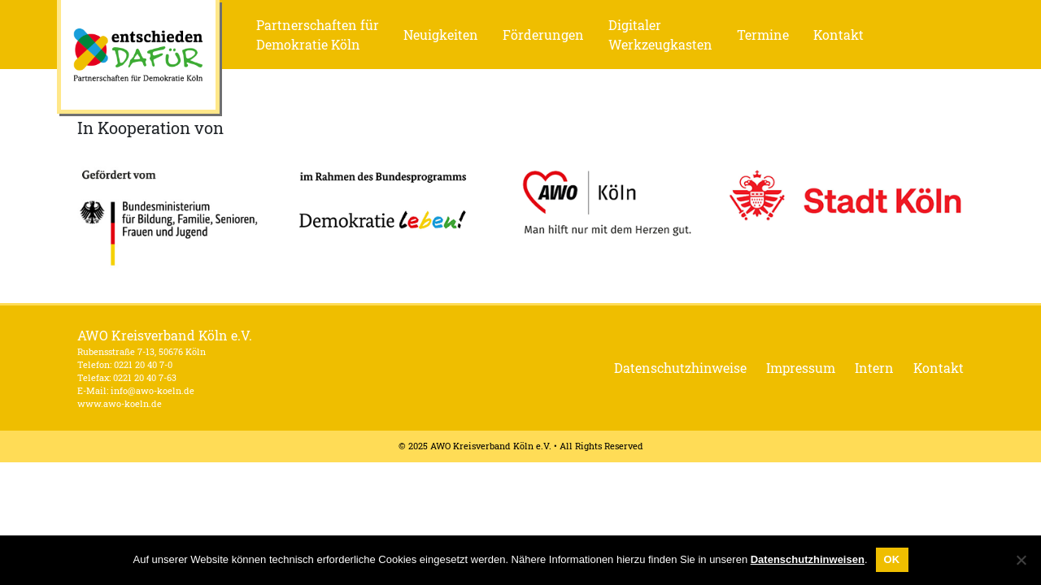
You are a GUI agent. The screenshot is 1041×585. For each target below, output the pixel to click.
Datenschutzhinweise (680, 367)
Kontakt (838, 34)
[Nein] (1021, 560)
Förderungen (543, 34)
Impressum (800, 367)
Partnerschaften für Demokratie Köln (317, 34)
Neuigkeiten (440, 34)
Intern (874, 367)
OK (892, 559)
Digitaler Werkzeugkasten (660, 34)
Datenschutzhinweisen (808, 559)
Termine (763, 34)
